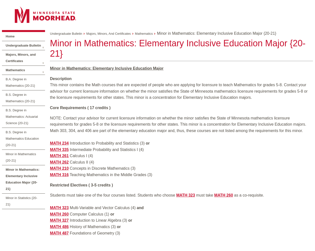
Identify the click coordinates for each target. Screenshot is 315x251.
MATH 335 (59, 150)
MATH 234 (59, 143)
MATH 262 (59, 162)
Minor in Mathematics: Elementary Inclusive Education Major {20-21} (22, 179)
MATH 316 (59, 175)
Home (10, 36)
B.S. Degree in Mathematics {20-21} (20, 98)
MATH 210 (59, 168)
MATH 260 (223, 195)
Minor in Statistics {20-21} (21, 201)
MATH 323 (185, 195)
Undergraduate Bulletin (23, 45)
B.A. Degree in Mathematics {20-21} (20, 82)
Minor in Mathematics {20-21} (21, 157)
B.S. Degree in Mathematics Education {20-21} (22, 138)
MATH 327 (59, 220)
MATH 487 (59, 233)
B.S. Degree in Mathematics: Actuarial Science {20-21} (22, 116)
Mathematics (15, 70)
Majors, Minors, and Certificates (21, 58)
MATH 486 (59, 227)
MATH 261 (59, 156)
